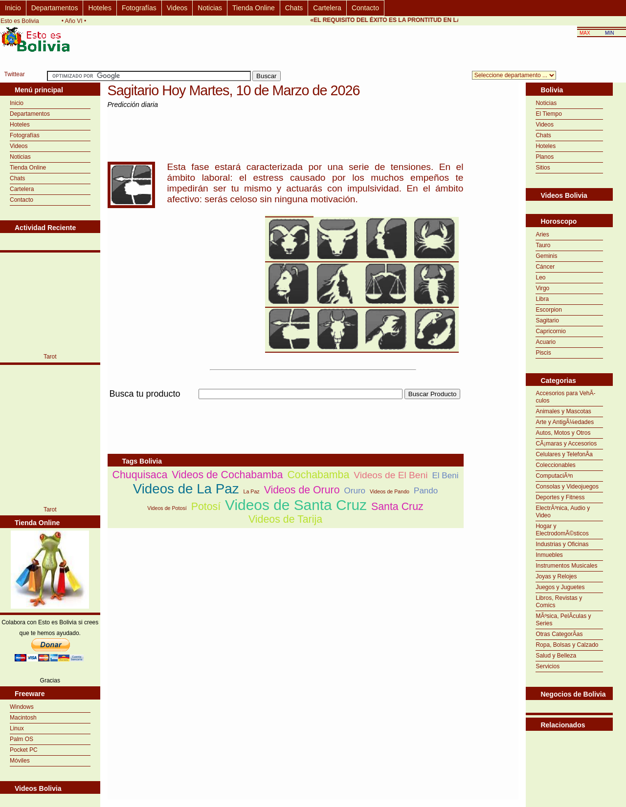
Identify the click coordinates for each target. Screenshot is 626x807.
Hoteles (99, 8)
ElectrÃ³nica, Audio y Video (563, 512)
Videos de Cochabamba (227, 475)
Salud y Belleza (556, 655)
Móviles (20, 760)
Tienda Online (253, 8)
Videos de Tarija (285, 519)
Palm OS (21, 739)
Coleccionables (555, 465)
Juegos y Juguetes (560, 587)
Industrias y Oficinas (562, 544)
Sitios (543, 167)
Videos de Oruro (302, 490)
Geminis (546, 256)
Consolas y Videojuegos (567, 486)
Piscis (543, 352)
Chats (294, 8)
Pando (426, 490)
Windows (22, 706)
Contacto (365, 8)
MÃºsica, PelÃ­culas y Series (563, 620)
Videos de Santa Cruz (296, 505)
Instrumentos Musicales (566, 565)
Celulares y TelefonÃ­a (564, 454)
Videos (177, 8)
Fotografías (139, 8)
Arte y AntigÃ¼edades (565, 422)
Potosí (206, 506)
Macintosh (23, 717)
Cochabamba (318, 475)
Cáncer (545, 266)
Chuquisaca (140, 475)
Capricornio (550, 331)
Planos (545, 156)
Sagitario (547, 320)
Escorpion (548, 309)
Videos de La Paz (186, 488)
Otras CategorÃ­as (559, 634)
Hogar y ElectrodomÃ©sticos (562, 530)
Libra (542, 299)
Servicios (547, 666)
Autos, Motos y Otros (563, 432)
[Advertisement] (286, 404)
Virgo (542, 288)
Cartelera (327, 8)
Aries (542, 234)
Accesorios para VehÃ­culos (565, 397)
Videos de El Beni (390, 475)
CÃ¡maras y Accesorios (566, 443)
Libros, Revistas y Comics (559, 602)
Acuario (546, 342)
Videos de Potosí (166, 508)
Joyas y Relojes (556, 576)
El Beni (445, 475)
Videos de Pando (389, 491)
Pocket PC (24, 749)
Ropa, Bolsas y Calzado (567, 644)
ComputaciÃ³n (554, 475)
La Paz (251, 491)
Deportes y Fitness (560, 497)
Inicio (13, 8)
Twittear (14, 74)
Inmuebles (549, 555)
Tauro (543, 245)
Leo (540, 277)
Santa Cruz (397, 506)
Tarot (50, 356)
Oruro (355, 490)
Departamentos (54, 8)
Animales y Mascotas (563, 411)
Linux (17, 728)
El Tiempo (548, 113)
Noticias (210, 8)
